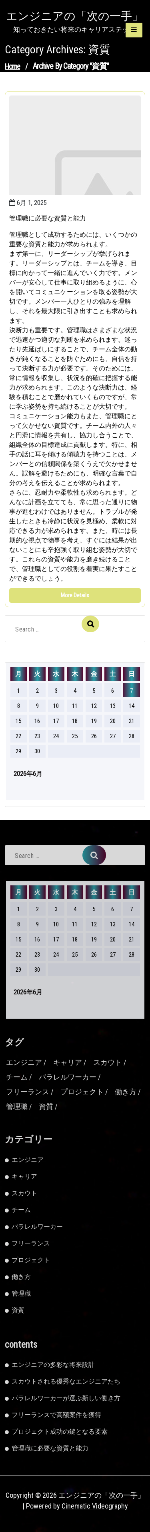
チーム (21, 1210)
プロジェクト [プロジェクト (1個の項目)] (82, 1092)
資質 (18, 1310)
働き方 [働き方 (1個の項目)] (125, 1092)
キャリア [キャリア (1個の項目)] (67, 1062)
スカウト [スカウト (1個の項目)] (107, 1062)
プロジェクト (31, 1260)
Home (12, 66)
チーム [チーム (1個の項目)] (17, 1077)
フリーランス (31, 1243)
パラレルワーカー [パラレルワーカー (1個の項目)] (67, 1077)
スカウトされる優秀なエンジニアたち (66, 1381)
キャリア (24, 1176)
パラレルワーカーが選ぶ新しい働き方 (66, 1398)
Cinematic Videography (95, 1506)
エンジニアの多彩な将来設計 (53, 1364)
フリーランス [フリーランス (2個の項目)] (27, 1092)
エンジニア (28, 1160)
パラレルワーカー (37, 1226)
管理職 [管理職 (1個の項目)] (17, 1106)
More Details (75, 595)
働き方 (21, 1277)
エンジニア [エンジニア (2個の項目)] (24, 1062)
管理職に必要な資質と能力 (47, 218)
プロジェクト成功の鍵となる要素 (60, 1431)
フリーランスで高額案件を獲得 (56, 1415)
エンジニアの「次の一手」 (74, 16)
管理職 (21, 1293)
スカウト (24, 1193)
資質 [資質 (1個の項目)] (46, 1106)
